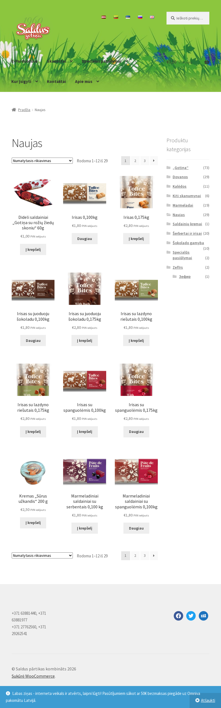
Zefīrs (178, 267)
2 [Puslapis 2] (135, 160)
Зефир (185, 276)
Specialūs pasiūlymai (182, 255)
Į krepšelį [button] (33, 249)
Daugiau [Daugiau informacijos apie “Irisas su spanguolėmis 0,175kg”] (136, 431)
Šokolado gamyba (188, 242)
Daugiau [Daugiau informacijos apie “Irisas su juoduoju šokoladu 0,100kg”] (33, 340)
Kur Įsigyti (21, 81)
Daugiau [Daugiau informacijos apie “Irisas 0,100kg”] (84, 238)
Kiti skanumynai (187, 195)
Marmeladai (183, 205)
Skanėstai (56, 61)
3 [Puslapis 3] (145, 160)
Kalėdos (180, 186)
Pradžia (24, 109)
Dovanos (180, 176)
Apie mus (83, 81)
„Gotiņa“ (180, 167)
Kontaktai (56, 81)
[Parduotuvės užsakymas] (42, 161)
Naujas (179, 214)
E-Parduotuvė (24, 61)
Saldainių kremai (187, 223)
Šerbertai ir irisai (187, 233)
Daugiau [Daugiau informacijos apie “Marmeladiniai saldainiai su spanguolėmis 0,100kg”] (136, 528)
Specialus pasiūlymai (101, 61)
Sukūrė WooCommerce (33, 676)
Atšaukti (208, 700)
